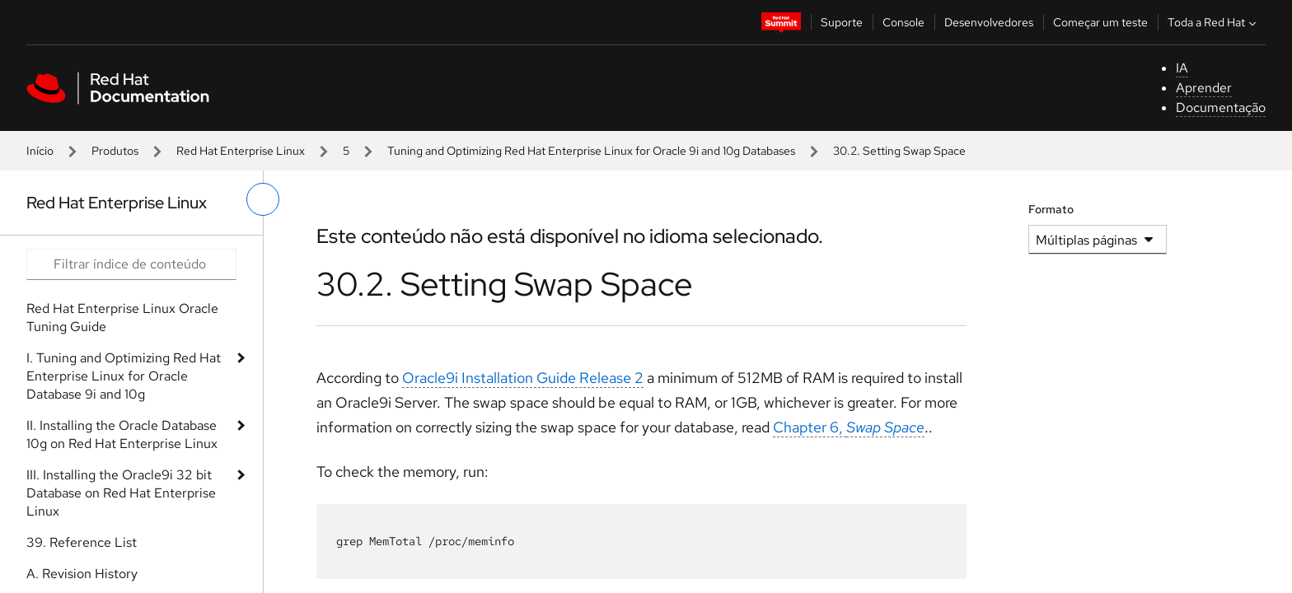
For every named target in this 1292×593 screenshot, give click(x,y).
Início (40, 150)
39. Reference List (81, 542)
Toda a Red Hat (1214, 22)
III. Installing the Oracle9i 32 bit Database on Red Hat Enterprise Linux (121, 493)
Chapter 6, (849, 427)
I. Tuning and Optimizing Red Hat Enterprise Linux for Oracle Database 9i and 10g (123, 376)
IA (1182, 68)
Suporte (842, 22)
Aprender (1204, 87)
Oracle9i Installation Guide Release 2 (523, 377)
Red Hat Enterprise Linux (240, 150)
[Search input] (131, 264)
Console (903, 22)
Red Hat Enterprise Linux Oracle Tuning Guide (122, 317)
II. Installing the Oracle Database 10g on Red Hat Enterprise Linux (122, 434)
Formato (1051, 209)
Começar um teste (1100, 22)
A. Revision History (82, 573)
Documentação (1221, 107)
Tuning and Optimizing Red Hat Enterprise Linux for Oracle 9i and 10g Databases (591, 150)
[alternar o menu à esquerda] (262, 199)
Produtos (114, 150)
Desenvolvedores (988, 22)
